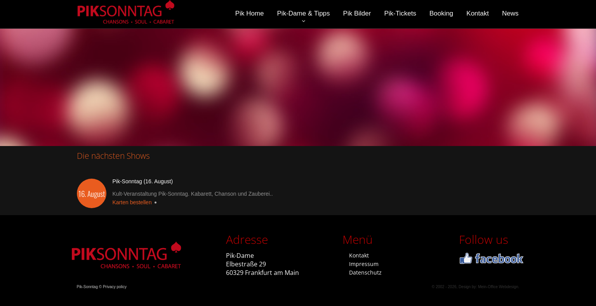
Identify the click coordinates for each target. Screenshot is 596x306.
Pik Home (249, 13)
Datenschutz (365, 272)
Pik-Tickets (400, 13)
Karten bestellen (132, 202)
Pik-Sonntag (87, 287)
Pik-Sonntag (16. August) (143, 181)
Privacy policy (115, 287)
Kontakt (477, 13)
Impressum (364, 264)
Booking (441, 13)
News (510, 13)
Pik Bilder (357, 13)
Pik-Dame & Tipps (303, 13)
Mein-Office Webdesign (498, 287)
